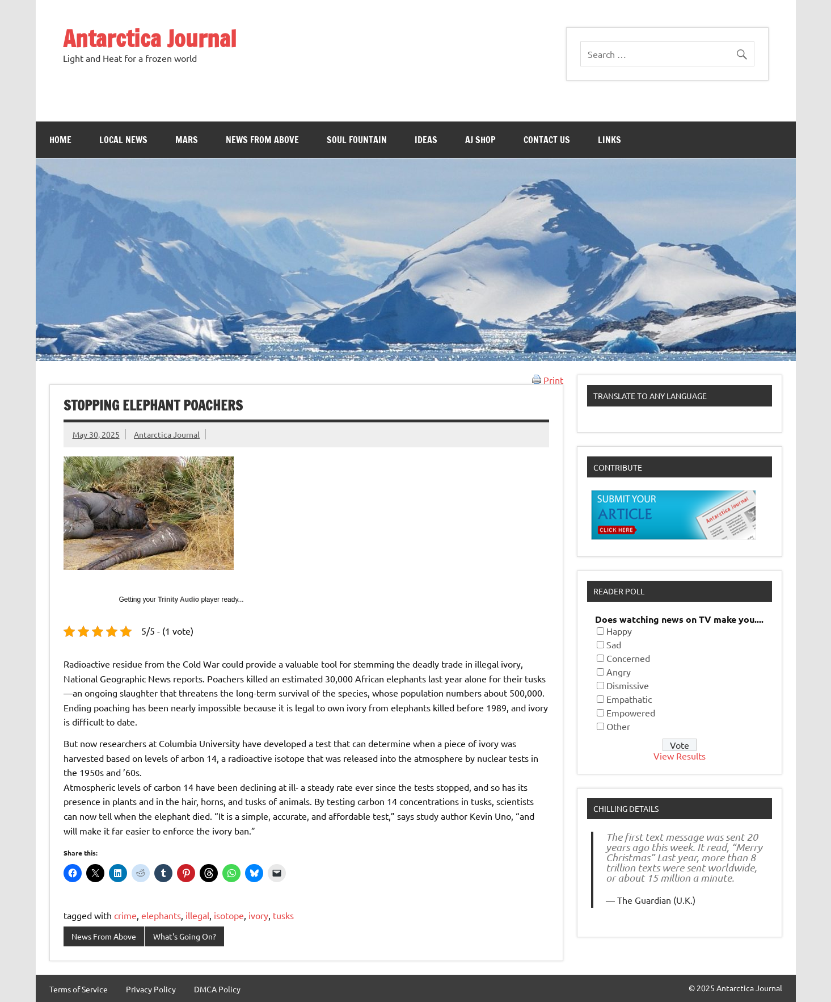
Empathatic (629, 699)
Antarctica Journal (150, 38)
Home (60, 139)
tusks (283, 915)
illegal (197, 915)
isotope (229, 915)
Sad (613, 644)
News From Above (262, 139)
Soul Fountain (357, 139)
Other (618, 726)
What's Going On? (184, 936)
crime (125, 915)
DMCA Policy (217, 989)
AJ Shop (480, 139)
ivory (258, 915)
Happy (619, 630)
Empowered (630, 712)
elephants (161, 915)
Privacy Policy (151, 989)
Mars (186, 139)
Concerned (628, 658)
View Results (679, 755)
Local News (123, 139)
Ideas (426, 139)
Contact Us (547, 139)
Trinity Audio (178, 599)
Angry (618, 671)
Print (547, 379)
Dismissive (627, 685)
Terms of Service (78, 989)
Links (609, 139)
